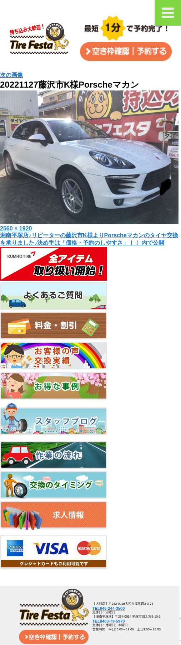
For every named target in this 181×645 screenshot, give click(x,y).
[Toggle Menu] (168, 13)
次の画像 (11, 75)
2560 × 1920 (16, 228)
